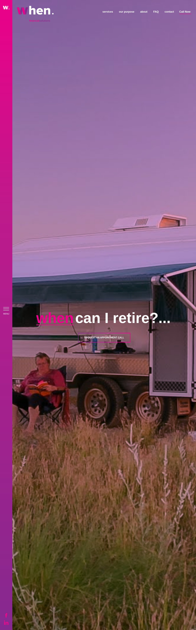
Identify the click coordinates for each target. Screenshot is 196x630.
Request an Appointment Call (104, 337)
